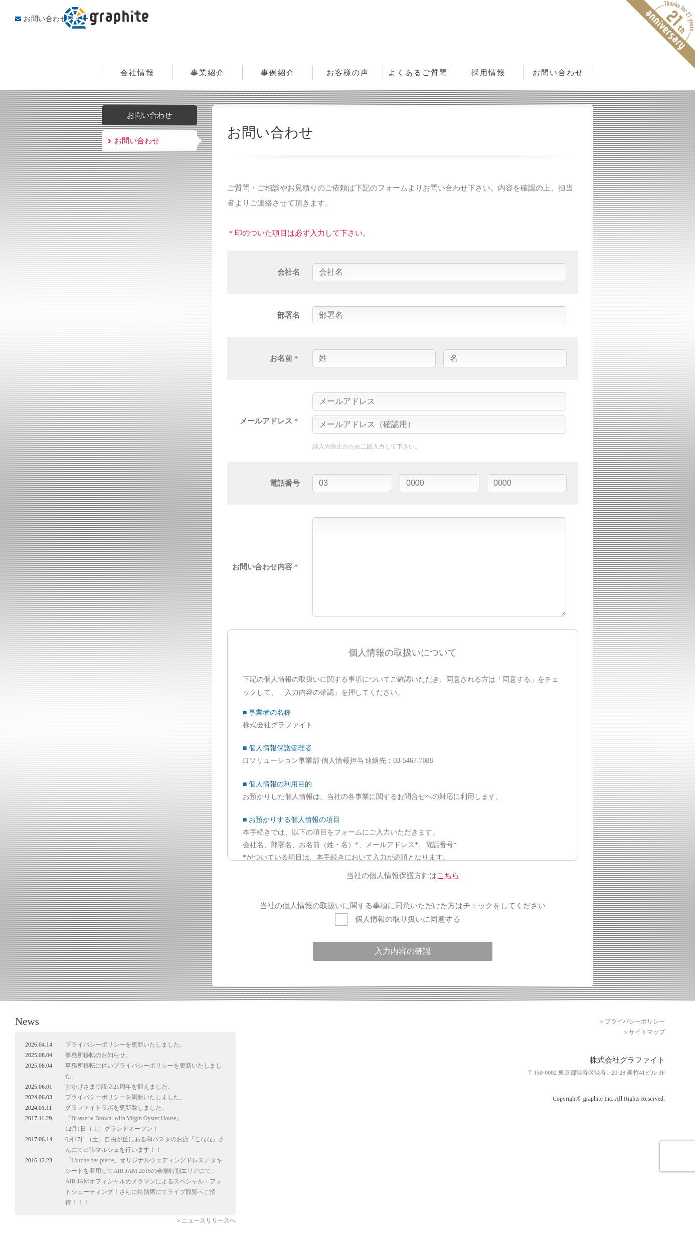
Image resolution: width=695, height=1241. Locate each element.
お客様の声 (347, 73)
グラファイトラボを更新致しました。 (116, 1107)
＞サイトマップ (644, 1032)
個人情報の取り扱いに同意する (397, 919)
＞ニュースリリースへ (206, 1220)
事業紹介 (208, 73)
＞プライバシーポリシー (632, 1021)
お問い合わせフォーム (60, 19)
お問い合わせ (558, 73)
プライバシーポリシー (95, 1044)
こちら (448, 876)
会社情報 (137, 73)
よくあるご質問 (418, 73)
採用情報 (488, 73)
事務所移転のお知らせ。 (98, 1055)
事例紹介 (278, 73)
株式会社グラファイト (347, 33)
